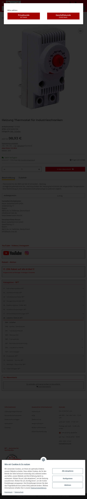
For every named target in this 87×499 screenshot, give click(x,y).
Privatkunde (23, 11)
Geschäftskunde (63, 11)
